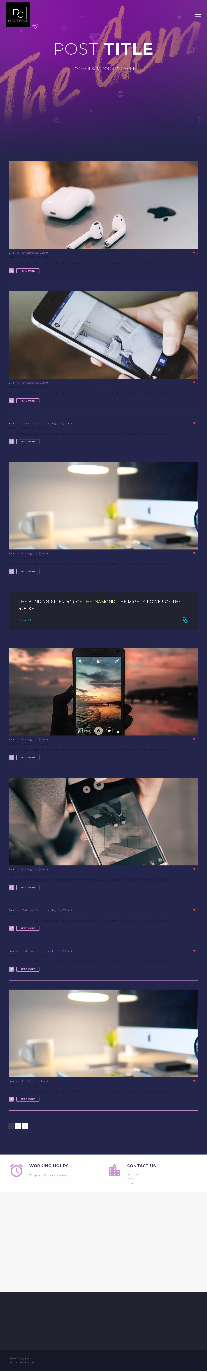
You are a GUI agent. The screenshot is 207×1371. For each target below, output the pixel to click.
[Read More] (103, 611)
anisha (15, 252)
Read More (28, 270)
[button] (11, 270)
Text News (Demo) (32, 423)
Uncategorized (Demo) (35, 252)
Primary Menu (198, 15)
